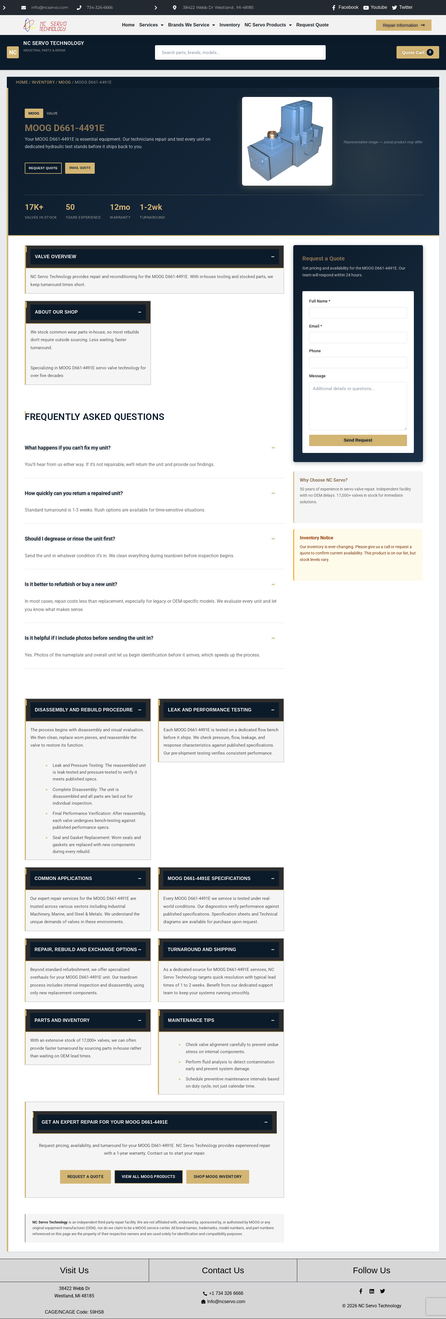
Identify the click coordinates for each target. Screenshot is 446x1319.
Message (317, 376)
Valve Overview (56, 256)
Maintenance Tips (191, 1020)
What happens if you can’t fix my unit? (68, 448)
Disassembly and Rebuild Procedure (84, 709)
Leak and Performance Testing (210, 709)
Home (128, 24)
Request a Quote (85, 1176)
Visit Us (74, 1270)
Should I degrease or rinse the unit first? (70, 539)
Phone (315, 351)
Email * (315, 326)
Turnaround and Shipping (202, 949)
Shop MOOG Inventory (218, 1176)
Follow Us (372, 1270)
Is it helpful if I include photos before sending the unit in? (89, 638)
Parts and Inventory (62, 1020)
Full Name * (319, 301)
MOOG (65, 82)
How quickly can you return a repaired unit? (74, 493)
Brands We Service (191, 25)
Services (151, 25)
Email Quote (79, 168)
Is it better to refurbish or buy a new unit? (71, 584)
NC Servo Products (268, 25)
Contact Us (223, 1270)
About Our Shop (56, 312)
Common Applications (63, 878)
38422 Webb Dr (74, 1288)
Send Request (358, 440)
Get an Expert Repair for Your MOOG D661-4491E (105, 1122)
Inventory (230, 24)
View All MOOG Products (148, 1176)
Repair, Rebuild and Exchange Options (86, 949)
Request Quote (312, 24)
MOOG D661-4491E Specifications (209, 878)
